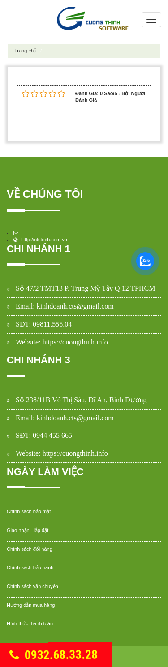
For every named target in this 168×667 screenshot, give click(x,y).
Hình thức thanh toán (30, 623)
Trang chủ (25, 50)
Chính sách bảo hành (30, 567)
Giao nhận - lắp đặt (27, 530)
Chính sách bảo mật (29, 511)
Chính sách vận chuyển (32, 586)
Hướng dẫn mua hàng (31, 605)
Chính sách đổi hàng (29, 549)
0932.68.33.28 (54, 656)
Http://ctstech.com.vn (44, 239)
